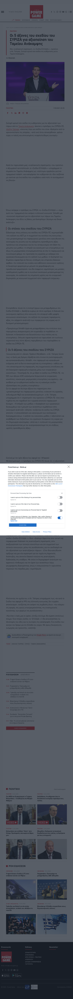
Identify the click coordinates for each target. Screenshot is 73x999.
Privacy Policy (47, 532)
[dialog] (36, 499)
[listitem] (36, 493)
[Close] (69, 467)
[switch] (60, 497)
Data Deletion (26, 532)
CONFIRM (22, 525)
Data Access (36, 532)
